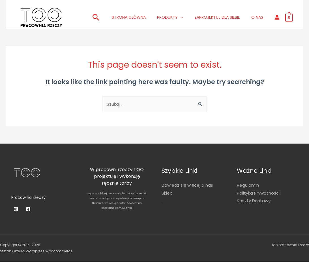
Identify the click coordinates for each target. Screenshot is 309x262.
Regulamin (248, 185)
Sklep (167, 193)
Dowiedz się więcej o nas (187, 185)
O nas (257, 17)
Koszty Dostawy (254, 201)
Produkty (167, 17)
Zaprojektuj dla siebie (217, 17)
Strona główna (129, 17)
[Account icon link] (277, 17)
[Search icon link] (95, 17)
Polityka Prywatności (258, 193)
